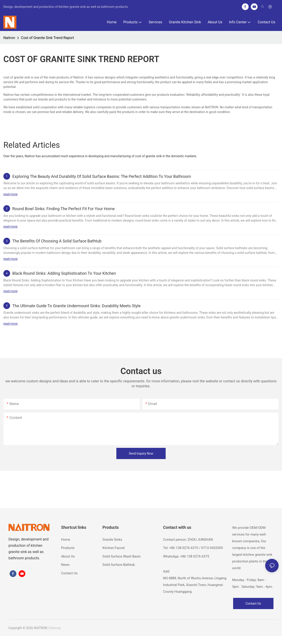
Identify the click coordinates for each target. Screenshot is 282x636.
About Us (68, 556)
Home (65, 540)
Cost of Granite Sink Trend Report (47, 38)
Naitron (9, 38)
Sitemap (55, 628)
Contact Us (69, 573)
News (65, 565)
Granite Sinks (112, 540)
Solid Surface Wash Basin (121, 556)
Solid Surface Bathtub (118, 565)
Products (68, 548)
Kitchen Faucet (113, 548)
